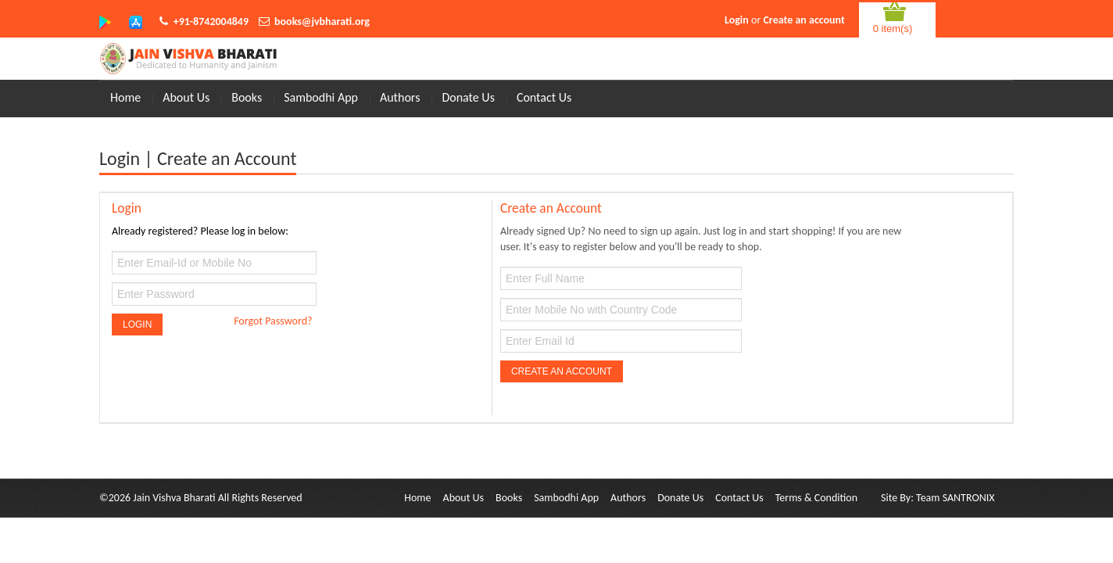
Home (125, 97)
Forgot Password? (273, 321)
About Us (186, 97)
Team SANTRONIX (955, 497)
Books (246, 97)
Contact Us (544, 97)
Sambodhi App (321, 97)
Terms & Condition (816, 497)
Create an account (803, 20)
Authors (400, 97)
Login (737, 20)
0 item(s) (893, 28)
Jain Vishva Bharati (174, 497)
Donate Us (468, 97)
